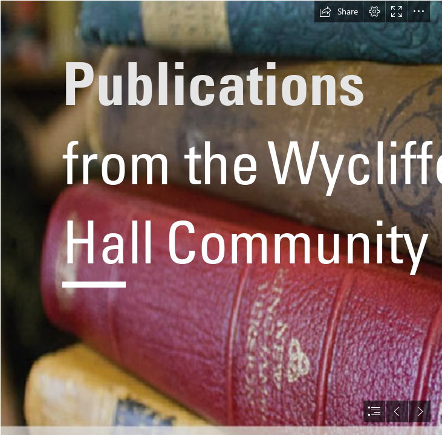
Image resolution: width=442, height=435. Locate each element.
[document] (221, 217)
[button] (338, 11)
